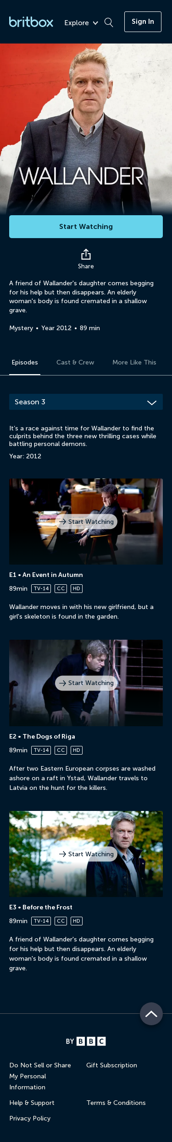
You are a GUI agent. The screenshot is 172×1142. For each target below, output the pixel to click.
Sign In (143, 21)
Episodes (24, 362)
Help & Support (32, 1103)
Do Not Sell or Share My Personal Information (40, 1076)
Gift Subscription (111, 1065)
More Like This (134, 362)
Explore (81, 23)
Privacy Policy (29, 1118)
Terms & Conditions (116, 1103)
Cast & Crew (75, 362)
